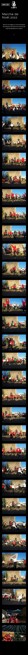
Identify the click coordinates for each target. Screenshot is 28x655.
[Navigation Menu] (5, 4)
